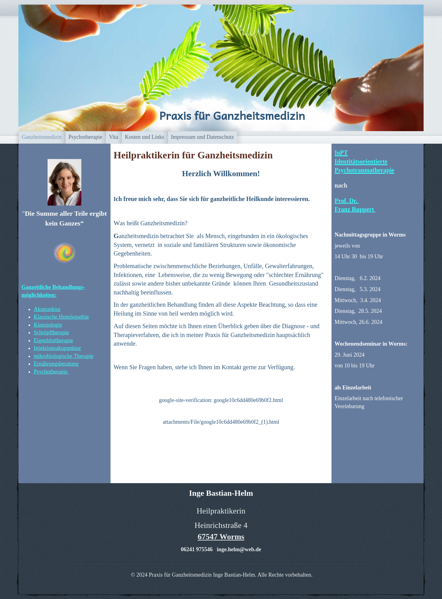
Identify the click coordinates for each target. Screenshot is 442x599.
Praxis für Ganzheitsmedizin (232, 115)
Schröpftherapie (51, 332)
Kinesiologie (48, 325)
